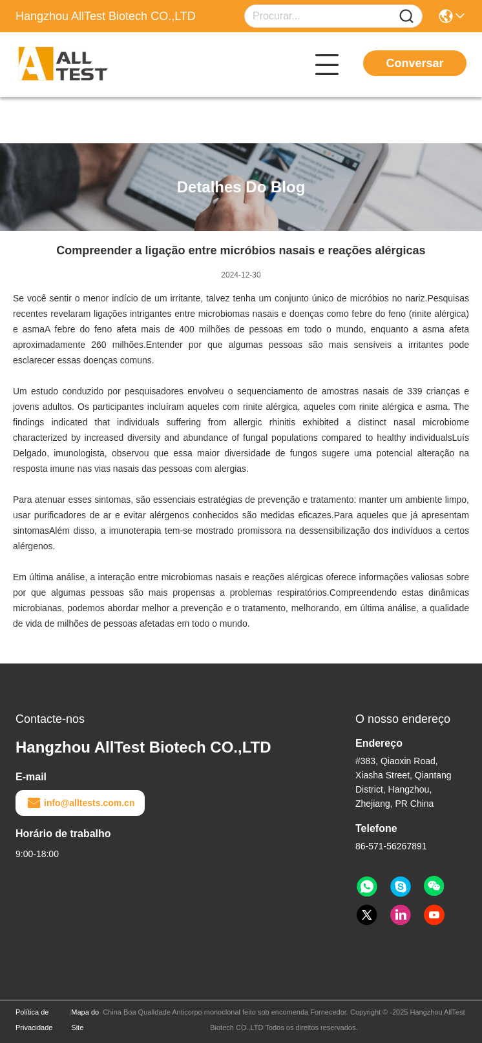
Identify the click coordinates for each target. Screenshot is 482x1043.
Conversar (414, 63)
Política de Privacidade (34, 1019)
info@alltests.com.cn (80, 803)
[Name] (406, 16)
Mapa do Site (85, 1019)
